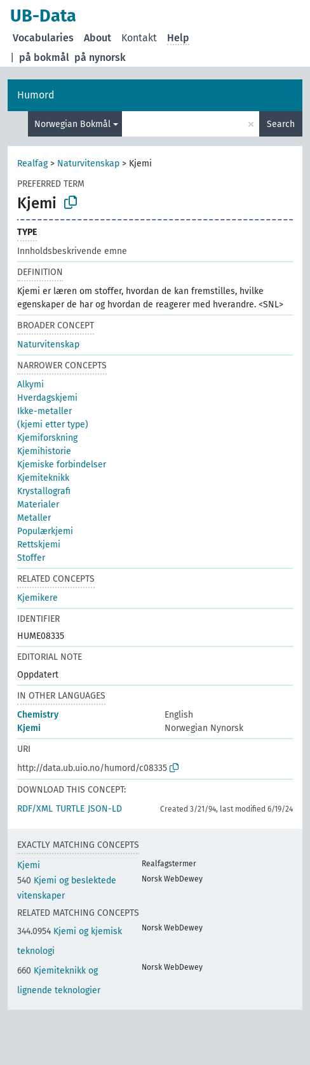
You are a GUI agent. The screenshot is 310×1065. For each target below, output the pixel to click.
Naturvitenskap (88, 163)
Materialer (38, 504)
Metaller (34, 517)
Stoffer (31, 558)
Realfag (32, 163)
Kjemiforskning (47, 437)
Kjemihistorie (44, 451)
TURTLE (70, 808)
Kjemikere (37, 598)
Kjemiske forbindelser (61, 464)
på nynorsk (100, 57)
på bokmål (44, 57)
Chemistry (37, 714)
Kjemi (29, 728)
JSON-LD (105, 808)
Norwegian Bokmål (72, 124)
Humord (36, 95)
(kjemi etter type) (52, 424)
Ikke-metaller (44, 411)
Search (281, 124)
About (97, 38)
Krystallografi (44, 491)
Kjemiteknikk (43, 477)
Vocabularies (43, 38)
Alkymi (30, 384)
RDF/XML (35, 808)
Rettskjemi (38, 544)
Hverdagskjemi (47, 397)
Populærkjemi (45, 531)
